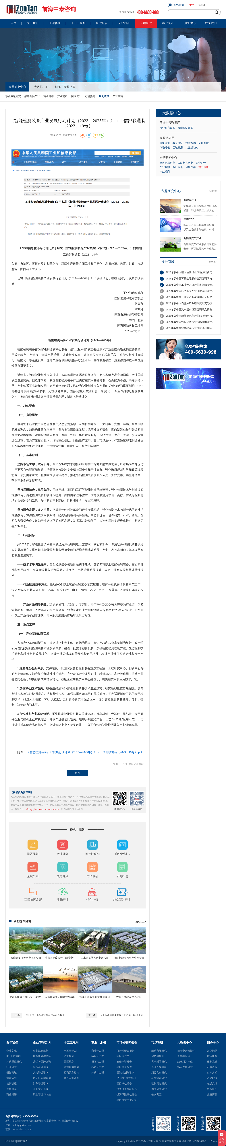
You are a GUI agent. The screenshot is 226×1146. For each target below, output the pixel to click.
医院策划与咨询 (125, 1072)
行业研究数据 (167, 128)
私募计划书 (97, 1067)
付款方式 (212, 1072)
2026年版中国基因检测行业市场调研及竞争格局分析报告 (191, 272)
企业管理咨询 (42, 1042)
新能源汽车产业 (192, 238)
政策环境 (165, 143)
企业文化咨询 (40, 1089)
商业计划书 (98, 1042)
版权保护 (212, 1089)
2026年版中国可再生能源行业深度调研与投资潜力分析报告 (191, 278)
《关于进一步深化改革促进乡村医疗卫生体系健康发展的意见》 (39, 1015)
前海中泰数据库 (65, 86)
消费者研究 (157, 1056)
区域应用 (178, 147)
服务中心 (213, 1042)
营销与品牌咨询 (42, 1061)
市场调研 (157, 1042)
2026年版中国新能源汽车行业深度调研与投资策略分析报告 (191, 315)
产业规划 (69, 1056)
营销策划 (11, 1078)
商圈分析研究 (159, 1089)
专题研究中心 (17, 86)
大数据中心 (41, 86)
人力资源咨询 (40, 1072)
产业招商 (118, 96)
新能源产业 (189, 200)
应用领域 (203, 143)
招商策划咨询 (71, 1072)
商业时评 (48, 96)
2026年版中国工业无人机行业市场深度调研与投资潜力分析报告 (191, 284)
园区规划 (69, 1061)
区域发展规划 (71, 1067)
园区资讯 (76, 96)
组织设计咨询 (40, 1067)
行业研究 (11, 1067)
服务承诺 (212, 1061)
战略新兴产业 (32, 96)
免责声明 (212, 1094)
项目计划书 (97, 1056)
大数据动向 (192, 147)
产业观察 (62, 96)
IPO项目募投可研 (126, 1078)
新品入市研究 (159, 1072)
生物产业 (188, 219)
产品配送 (212, 1078)
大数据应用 (167, 137)
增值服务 (212, 1056)
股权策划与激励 (42, 1056)
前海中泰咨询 (40, 9)
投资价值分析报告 (127, 1089)
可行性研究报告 (127, 1042)
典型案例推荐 (22, 921)
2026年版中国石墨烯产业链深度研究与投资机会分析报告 (191, 303)
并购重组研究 (14, 1061)
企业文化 (11, 1050)
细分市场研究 (159, 1050)
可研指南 (90, 96)
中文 (191, 5)
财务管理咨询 (40, 1083)
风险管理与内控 (42, 1094)
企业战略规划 (40, 1050)
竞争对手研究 (159, 1061)
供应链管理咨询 (42, 1078)
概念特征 (178, 143)
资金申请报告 (124, 1061)
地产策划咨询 (71, 1078)
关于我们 (12, 1042)
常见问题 (212, 1050)
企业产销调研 (159, 1067)
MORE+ (141, 921)
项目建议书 (123, 1056)
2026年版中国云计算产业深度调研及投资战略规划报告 (191, 297)
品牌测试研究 (159, 1078)
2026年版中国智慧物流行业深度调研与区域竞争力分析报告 (191, 328)
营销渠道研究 (159, 1083)
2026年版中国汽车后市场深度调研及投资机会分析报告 (191, 309)
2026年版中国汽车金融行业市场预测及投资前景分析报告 (191, 322)
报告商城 (167, 262)
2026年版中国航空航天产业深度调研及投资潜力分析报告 (191, 291)
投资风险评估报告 (127, 1094)
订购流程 (212, 1067)
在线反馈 (212, 1083)
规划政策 (104, 96)
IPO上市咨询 (13, 1056)
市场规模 (165, 147)
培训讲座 (11, 1083)
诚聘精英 (11, 1089)
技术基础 (191, 143)
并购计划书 (97, 1072)
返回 (77, 773)
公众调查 (156, 1094)
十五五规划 (71, 1042)
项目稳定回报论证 (127, 1100)
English (202, 5)
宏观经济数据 (185, 128)
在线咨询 (179, 5)
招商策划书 (97, 1061)
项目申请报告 (124, 1067)
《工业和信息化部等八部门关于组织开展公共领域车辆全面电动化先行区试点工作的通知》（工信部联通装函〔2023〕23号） (116, 1015)
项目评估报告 (124, 1083)
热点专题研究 (13, 96)
